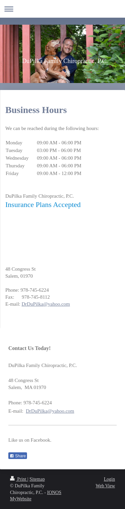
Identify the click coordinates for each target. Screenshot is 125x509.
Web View (105, 485)
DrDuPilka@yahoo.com (46, 304)
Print (18, 479)
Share (18, 456)
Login (109, 479)
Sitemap (37, 479)
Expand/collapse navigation (62, 9)
